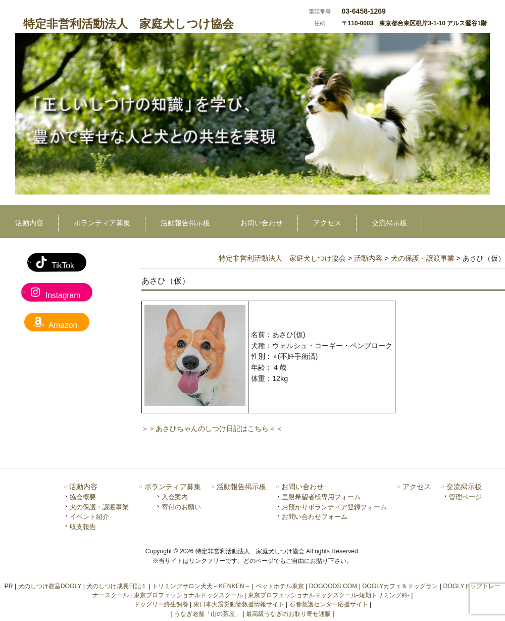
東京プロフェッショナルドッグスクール (188, 595)
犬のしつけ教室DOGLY (50, 586)
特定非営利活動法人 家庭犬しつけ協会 (128, 23)
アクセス (416, 487)
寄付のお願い (181, 507)
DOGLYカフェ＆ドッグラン (400, 586)
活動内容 (83, 487)
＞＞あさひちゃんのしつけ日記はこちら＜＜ (212, 428)
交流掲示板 (464, 487)
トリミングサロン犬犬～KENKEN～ (201, 586)
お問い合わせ (302, 487)
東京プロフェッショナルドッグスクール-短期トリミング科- (329, 595)
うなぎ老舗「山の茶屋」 (207, 613)
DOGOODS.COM (333, 586)
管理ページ (465, 497)
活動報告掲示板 (241, 487)
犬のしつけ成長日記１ (116, 586)
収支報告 (83, 527)
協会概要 (83, 497)
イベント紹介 (89, 516)
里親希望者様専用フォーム (321, 497)
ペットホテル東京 (280, 586)
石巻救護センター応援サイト (328, 604)
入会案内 (175, 497)
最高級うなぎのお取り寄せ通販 (288, 613)
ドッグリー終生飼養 (161, 604)
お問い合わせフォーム (314, 516)
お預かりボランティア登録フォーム (334, 507)
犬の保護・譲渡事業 (99, 507)
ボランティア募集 (172, 487)
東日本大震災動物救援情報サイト (238, 604)
